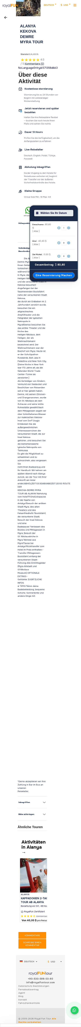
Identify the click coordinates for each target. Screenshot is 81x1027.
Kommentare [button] (32, 935)
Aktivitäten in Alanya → (33, 847)
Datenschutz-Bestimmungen (33, 986)
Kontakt (22, 999)
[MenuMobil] (75, 5)
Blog (20, 996)
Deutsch (49, 5)
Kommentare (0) (34, 63)
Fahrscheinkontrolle (29, 1003)
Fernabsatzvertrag (28, 989)
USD (64, 5)
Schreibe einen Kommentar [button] (32, 943)
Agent (21, 993)
